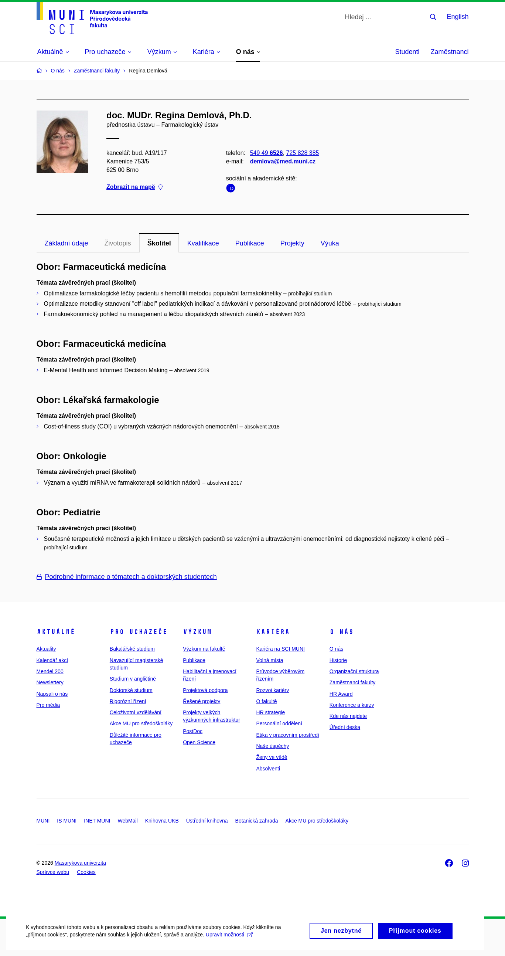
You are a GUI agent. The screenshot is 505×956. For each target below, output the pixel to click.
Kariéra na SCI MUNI (280, 649)
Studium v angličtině (133, 679)
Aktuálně (56, 632)
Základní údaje (66, 243)
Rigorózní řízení (128, 701)
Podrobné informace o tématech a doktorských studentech (127, 576)
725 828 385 (302, 153)
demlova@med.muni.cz (282, 161)
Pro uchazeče (138, 632)
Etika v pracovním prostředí (287, 735)
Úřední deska (345, 727)
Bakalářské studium (132, 649)
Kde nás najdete (348, 716)
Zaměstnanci (449, 51)
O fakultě (266, 701)
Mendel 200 (50, 671)
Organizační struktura (354, 671)
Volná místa (269, 660)
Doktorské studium (131, 690)
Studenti (407, 51)
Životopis (118, 243)
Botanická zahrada (256, 821)
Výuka (330, 243)
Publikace (249, 243)
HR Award (341, 694)
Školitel (159, 243)
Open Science (199, 742)
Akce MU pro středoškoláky (141, 723)
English (457, 16)
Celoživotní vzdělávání (135, 712)
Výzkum (197, 632)
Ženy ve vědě (271, 757)
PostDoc (192, 731)
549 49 (266, 153)
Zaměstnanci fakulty (353, 682)
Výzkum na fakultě (204, 649)
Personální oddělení (279, 723)
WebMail (127, 821)
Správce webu (53, 872)
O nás (342, 632)
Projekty (292, 243)
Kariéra (273, 632)
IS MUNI (66, 821)
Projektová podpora (205, 690)
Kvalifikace (203, 243)
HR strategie (270, 712)
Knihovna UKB (162, 821)
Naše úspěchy (272, 746)
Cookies (86, 872)
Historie (338, 660)
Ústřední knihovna (207, 821)
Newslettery (50, 682)
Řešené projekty (201, 701)
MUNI (43, 821)
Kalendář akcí (52, 660)
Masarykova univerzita (80, 863)
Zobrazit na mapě (134, 187)
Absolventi (268, 769)
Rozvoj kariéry (272, 690)
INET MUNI (97, 821)
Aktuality (46, 649)
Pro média (48, 705)
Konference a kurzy (352, 705)
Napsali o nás (52, 694)
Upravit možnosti (229, 944)
